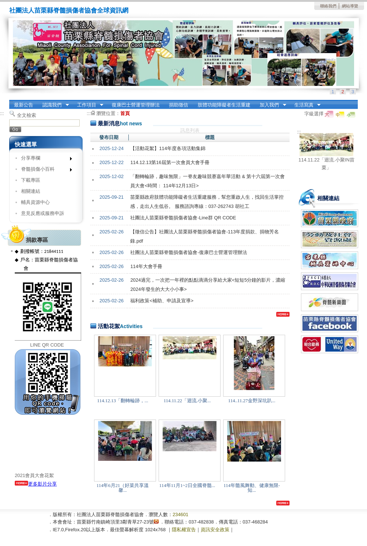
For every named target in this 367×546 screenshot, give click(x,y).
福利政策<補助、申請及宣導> (161, 300)
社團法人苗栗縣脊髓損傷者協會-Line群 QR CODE (183, 217)
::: (11, 102)
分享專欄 (44, 159)
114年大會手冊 (146, 266)
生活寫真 (305, 105)
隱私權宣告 (184, 529)
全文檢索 (26, 115)
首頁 (125, 113)
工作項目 (87, 105)
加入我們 (270, 105)
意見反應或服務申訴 (42, 213)
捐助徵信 (178, 105)
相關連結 (30, 191)
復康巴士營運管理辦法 (136, 105)
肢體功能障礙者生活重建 (224, 105)
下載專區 (30, 180)
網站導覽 (350, 6)
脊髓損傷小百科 (44, 170)
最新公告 (23, 105)
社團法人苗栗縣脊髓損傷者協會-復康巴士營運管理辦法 (188, 252)
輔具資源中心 (35, 202)
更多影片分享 (36, 484)
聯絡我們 (328, 6)
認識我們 (53, 105)
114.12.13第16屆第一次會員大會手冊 (169, 162)
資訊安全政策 (215, 529)
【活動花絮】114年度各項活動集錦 (167, 148)
